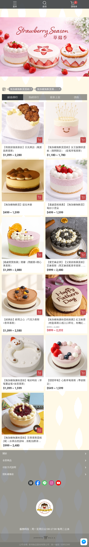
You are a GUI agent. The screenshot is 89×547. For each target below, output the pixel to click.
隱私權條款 (8, 474)
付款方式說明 (9, 467)
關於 (5, 453)
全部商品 (7, 460)
